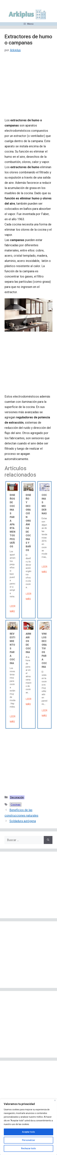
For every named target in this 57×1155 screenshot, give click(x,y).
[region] (28, 1127)
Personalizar (28, 1140)
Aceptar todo (28, 1132)
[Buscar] (48, 840)
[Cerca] (55, 1100)
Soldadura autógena (22, 821)
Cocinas (16, 804)
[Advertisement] (28, 87)
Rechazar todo (28, 1148)
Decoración (17, 797)
